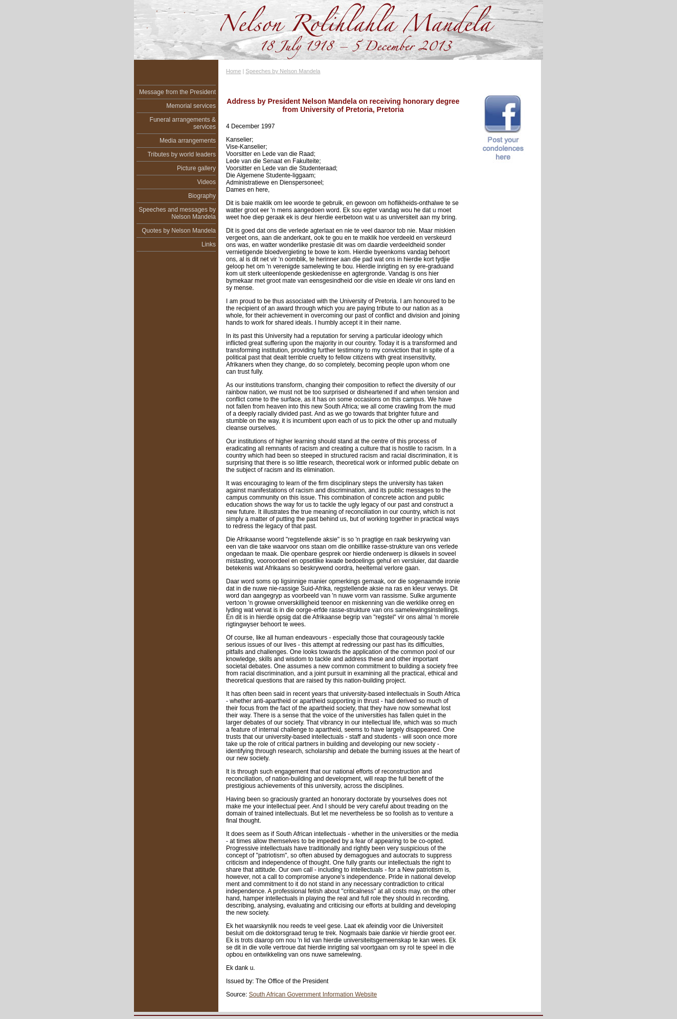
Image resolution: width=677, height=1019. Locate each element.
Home (233, 71)
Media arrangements (188, 140)
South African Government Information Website (313, 994)
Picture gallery (196, 168)
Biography (202, 195)
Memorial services (191, 105)
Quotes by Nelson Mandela (179, 230)
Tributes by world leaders (181, 154)
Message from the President (177, 92)
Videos (206, 182)
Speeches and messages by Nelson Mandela (177, 213)
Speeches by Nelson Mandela (282, 71)
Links (208, 244)
